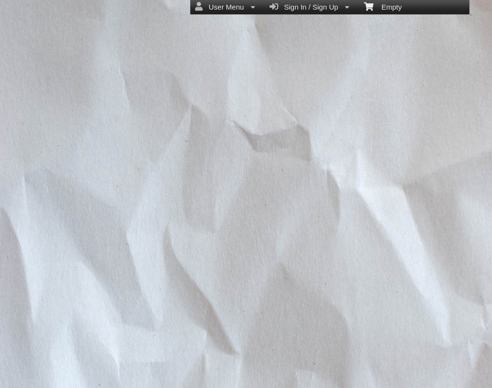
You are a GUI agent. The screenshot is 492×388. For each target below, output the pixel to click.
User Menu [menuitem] (225, 6)
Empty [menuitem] (383, 6)
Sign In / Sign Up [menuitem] (309, 6)
